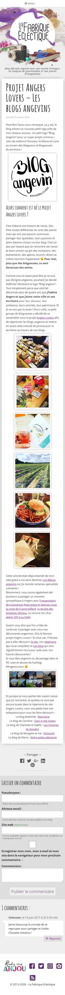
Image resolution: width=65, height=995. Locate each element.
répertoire (50, 641)
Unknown (14, 917)
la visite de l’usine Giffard (21, 609)
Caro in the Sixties (45, 721)
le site (34, 641)
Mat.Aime (43, 716)
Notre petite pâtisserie (43, 737)
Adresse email (11, 809)
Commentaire (11, 866)
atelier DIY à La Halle (18, 617)
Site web (14, 825)
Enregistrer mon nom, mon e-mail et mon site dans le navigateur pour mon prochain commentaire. (31, 855)
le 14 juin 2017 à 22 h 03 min (40, 917)
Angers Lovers (45, 317)
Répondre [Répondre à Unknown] (55, 938)
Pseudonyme (10, 793)
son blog (38, 646)
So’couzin (49, 733)
